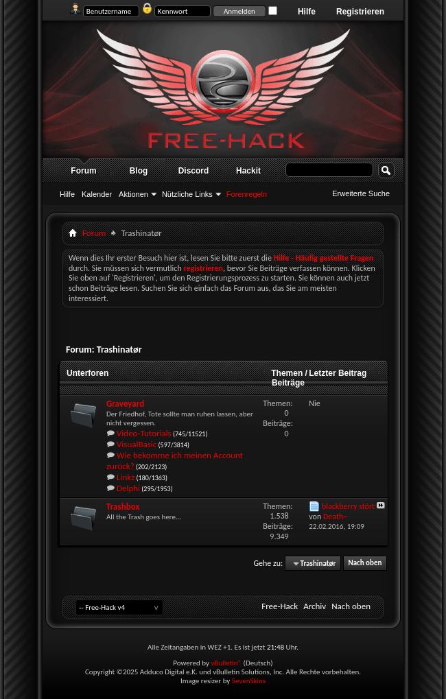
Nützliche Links (187, 194)
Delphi (128, 488)
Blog (139, 171)
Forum (83, 171)
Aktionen (133, 194)
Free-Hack (279, 606)
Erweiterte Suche (361, 193)
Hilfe (307, 11)
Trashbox (122, 506)
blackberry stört (348, 506)
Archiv (314, 606)
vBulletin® (226, 663)
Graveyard (125, 404)
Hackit (248, 171)
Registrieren (360, 11)
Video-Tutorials (144, 433)
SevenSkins (249, 680)
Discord (193, 171)
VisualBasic (136, 444)
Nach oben (365, 563)
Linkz (125, 477)
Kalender (97, 194)
